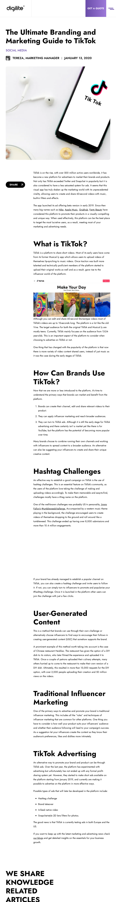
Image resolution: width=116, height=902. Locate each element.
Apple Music (71, 209)
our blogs (38, 838)
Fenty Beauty (95, 209)
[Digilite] (15, 8)
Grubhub (83, 209)
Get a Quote (95, 8)
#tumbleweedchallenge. (54, 508)
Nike (61, 209)
